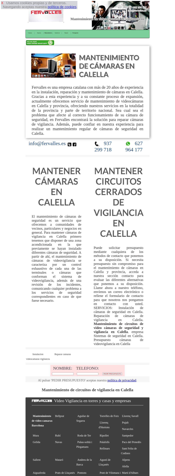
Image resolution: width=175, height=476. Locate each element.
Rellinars (105, 448)
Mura (36, 435)
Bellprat (59, 416)
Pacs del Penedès (131, 442)
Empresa (39, 32)
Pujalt (125, 422)
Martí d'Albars (130, 472)
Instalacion (57, 32)
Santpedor (127, 435)
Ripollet (104, 435)
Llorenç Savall (130, 416)
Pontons (81, 472)
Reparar (66, 32)
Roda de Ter (84, 435)
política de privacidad (121, 380)
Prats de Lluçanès (65, 472)
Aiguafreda (39, 472)
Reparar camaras (63, 354)
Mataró (59, 459)
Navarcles (127, 429)
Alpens (126, 459)
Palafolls (104, 442)
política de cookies (62, 7)
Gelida (36, 442)
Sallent (37, 459)
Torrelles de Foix (109, 416)
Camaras (30, 32)
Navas (58, 442)
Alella (125, 466)
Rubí (58, 435)
